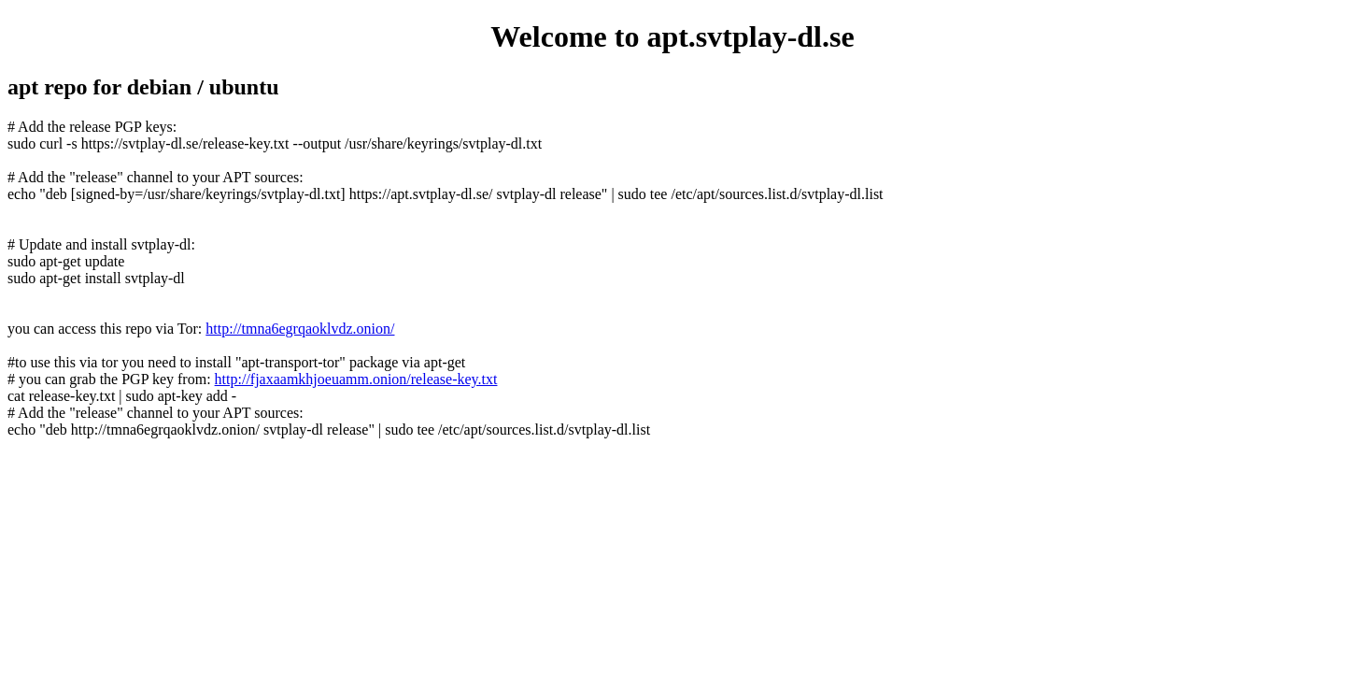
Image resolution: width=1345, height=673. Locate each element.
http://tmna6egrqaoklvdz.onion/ (299, 328)
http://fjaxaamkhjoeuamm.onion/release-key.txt (356, 379)
